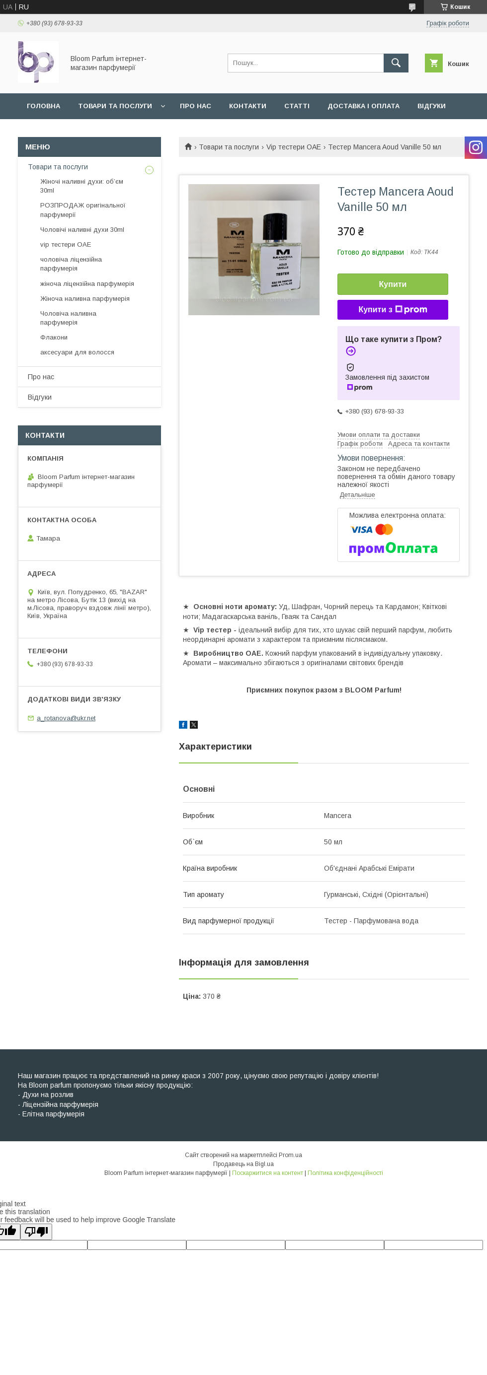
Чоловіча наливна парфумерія (68, 318)
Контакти (247, 106)
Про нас (195, 106)
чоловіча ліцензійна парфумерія (71, 264)
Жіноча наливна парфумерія (85, 298)
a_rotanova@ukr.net (66, 718)
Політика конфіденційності (345, 1172)
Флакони (54, 337)
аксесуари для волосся (77, 352)
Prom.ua (290, 1155)
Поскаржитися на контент (267, 1172)
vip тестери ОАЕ (65, 244)
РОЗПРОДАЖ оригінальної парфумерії (83, 210)
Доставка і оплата (363, 106)
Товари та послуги (115, 106)
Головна (43, 106)
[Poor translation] (36, 1232)
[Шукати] (396, 63)
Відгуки (431, 106)
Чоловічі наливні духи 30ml (82, 229)
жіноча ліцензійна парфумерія (87, 283)
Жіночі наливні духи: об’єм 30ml (81, 186)
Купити (393, 284)
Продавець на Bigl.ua (243, 1164)
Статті (297, 106)
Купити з (392, 309)
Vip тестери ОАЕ (293, 147)
